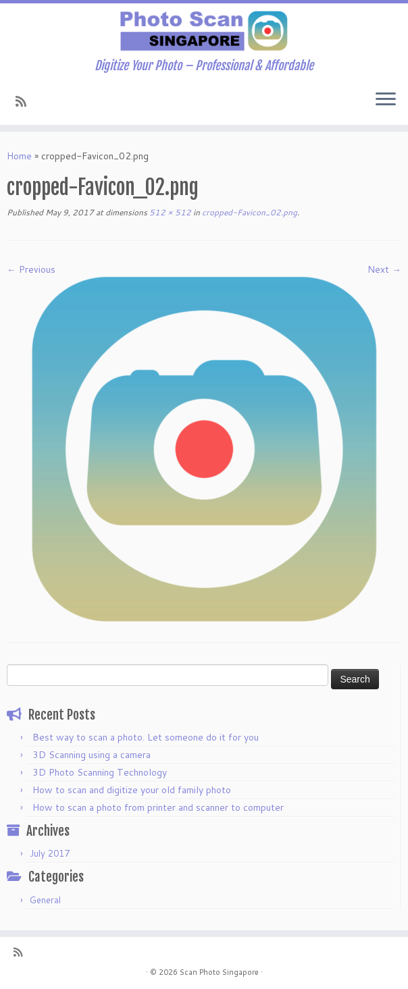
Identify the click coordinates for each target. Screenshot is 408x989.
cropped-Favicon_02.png (248, 212)
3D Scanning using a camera (91, 754)
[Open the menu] (386, 100)
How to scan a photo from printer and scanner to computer (158, 807)
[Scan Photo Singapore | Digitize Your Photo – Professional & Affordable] (204, 31)
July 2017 (50, 853)
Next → (384, 269)
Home (19, 156)
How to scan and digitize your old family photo (131, 790)
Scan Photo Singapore (219, 972)
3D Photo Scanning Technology (99, 772)
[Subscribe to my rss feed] (25, 101)
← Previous (31, 269)
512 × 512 (169, 212)
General (45, 900)
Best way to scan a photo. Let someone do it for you (145, 737)
